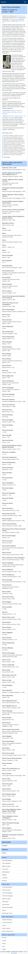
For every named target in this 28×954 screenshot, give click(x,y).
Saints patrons (5, 904)
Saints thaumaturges (7, 907)
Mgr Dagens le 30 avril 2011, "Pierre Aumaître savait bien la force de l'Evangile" (12, 112)
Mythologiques (6, 872)
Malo (3, 946)
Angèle (4, 949)
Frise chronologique (7, 893)
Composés (4, 877)
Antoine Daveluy (21, 16)
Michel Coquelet (6, 928)
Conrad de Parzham (7, 922)
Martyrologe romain (7, 913)
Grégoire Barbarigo (7, 919)
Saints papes (5, 901)
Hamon (4, 925)
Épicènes (4, 880)
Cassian (4, 940)
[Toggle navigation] (25, 2)
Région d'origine (6, 866)
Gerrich (4, 943)
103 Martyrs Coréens (14, 19)
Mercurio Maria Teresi (7, 931)
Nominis (3, 2)
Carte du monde (6, 890)
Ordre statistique (6, 863)
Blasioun (4, 937)
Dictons (4, 910)
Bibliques (4, 875)
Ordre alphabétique (7, 860)
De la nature (5, 869)
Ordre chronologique (7, 895)
